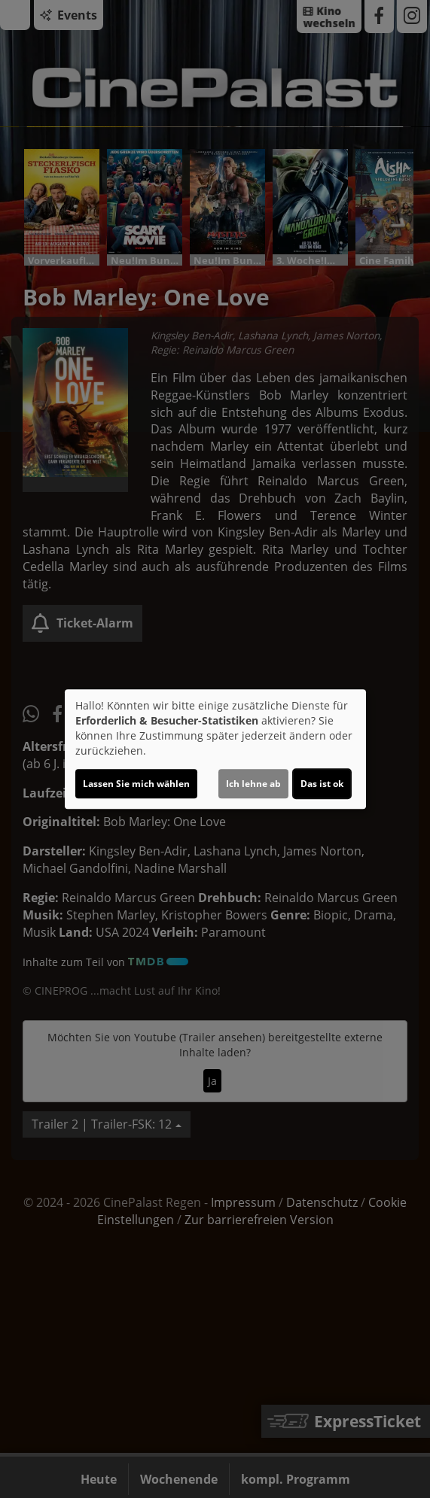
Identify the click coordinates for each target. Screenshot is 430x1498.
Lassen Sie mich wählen (136, 783)
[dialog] (215, 749)
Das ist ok (321, 783)
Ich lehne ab (253, 783)
